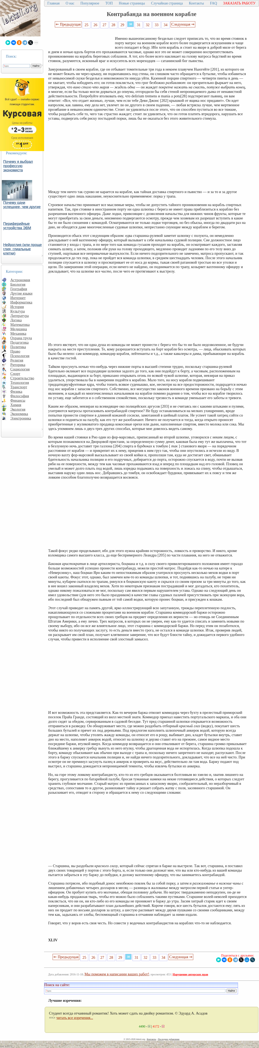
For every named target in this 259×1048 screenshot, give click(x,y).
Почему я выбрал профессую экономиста (18, 166)
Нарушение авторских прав (190, 974)
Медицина (18, 329)
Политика (18, 347)
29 (122, 25)
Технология (19, 382)
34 (166, 25)
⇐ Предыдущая (68, 24)
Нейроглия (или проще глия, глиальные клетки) (22, 249)
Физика (16, 391)
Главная (53, 3)
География (18, 289)
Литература (19, 316)
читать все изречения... (74, 1018)
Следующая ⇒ (182, 24)
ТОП (109, 3)
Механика (18, 333)
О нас (70, 3)
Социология (20, 369)
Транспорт (18, 387)
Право (15, 351)
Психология (19, 356)
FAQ (213, 3)
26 (95, 25)
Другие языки (21, 293)
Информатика (21, 302)
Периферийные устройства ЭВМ (17, 226)
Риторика (17, 365)
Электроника (20, 418)
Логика (16, 320)
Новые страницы (132, 3)
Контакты (196, 3)
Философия (19, 396)
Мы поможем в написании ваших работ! (117, 974)
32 (148, 25)
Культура (17, 311)
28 (113, 25)
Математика (20, 324)
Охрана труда (21, 338)
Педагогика (19, 342)
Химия (15, 405)
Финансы (17, 400)
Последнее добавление (168, 1039)
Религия (16, 360)
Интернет (18, 298)
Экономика (19, 414)
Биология (17, 284)
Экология (17, 409)
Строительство (22, 378)
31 (139, 25)
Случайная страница (167, 3)
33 (157, 25)
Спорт (15, 374)
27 (104, 25)
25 (86, 25)
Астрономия (20, 280)
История (17, 307)
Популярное (90, 3)
